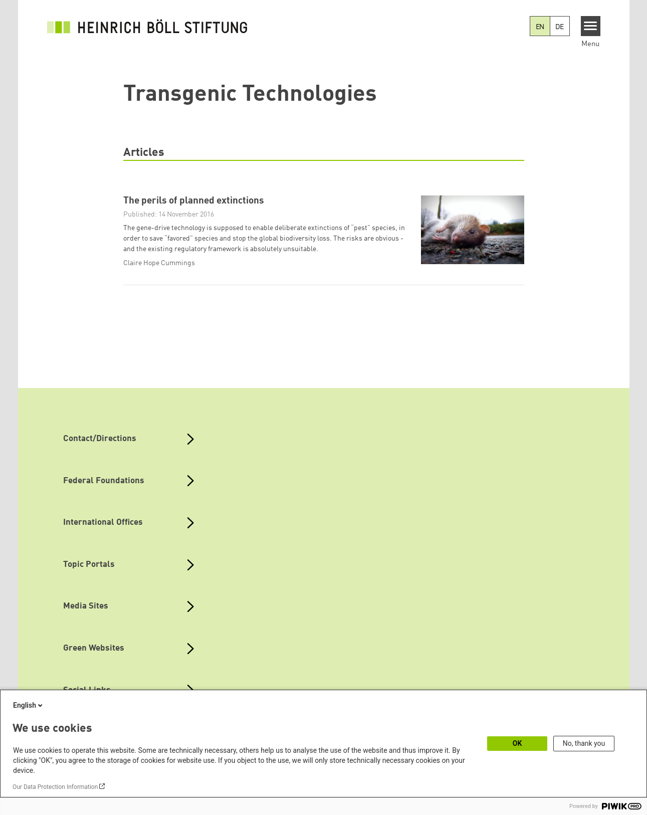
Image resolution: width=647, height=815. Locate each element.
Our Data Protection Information (55, 786)
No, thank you (584, 743)
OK (517, 743)
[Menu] (590, 26)
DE (559, 27)
